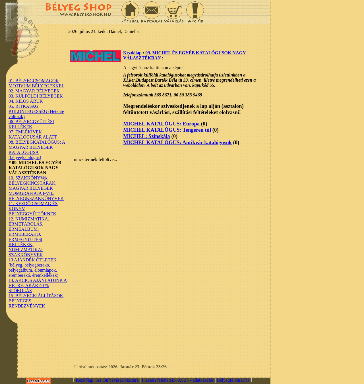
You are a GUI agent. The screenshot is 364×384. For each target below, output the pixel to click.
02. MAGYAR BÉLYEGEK (34, 90)
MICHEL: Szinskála (146, 136)
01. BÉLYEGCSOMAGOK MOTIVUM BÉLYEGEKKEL (36, 83)
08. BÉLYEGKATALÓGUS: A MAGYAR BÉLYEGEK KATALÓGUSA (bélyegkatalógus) (37, 150)
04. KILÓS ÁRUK (26, 101)
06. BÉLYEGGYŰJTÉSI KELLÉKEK (31, 124)
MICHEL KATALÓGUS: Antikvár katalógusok (177, 142)
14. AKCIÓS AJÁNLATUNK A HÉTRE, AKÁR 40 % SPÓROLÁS (38, 285)
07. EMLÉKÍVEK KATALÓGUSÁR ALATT (33, 134)
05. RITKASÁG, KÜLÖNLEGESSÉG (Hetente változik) (36, 111)
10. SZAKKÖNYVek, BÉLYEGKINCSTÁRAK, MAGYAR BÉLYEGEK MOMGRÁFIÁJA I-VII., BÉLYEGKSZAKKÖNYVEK (36, 188)
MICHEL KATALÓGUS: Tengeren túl (167, 130)
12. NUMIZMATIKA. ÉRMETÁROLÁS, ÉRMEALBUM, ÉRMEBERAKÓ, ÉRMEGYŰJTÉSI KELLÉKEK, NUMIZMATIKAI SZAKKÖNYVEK (29, 236)
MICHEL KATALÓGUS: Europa (161, 124)
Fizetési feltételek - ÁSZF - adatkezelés (178, 380)
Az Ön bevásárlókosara (117, 380)
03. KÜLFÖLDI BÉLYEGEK (36, 96)
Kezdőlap (132, 52)
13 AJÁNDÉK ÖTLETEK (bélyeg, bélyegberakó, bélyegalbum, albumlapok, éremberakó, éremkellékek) (33, 267)
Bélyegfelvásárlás (233, 380)
